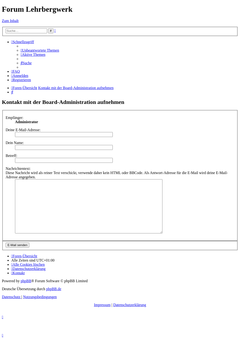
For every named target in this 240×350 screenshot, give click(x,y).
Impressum (102, 315)
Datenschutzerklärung (129, 315)
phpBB (26, 291)
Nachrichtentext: (18, 169)
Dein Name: (15, 143)
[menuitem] (40, 50)
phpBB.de (53, 299)
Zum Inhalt (10, 21)
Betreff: (11, 156)
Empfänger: (14, 118)
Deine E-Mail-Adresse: (23, 130)
